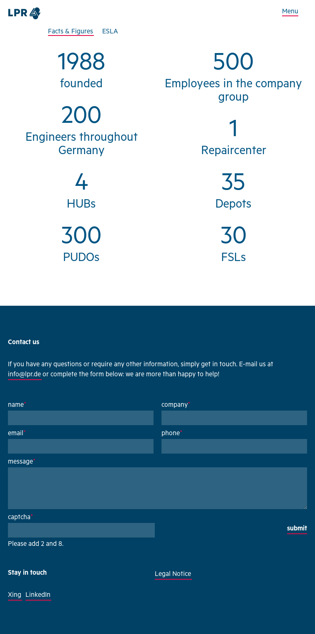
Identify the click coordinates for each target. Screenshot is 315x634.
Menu (290, 12)
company (175, 405)
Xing (14, 595)
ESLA (110, 32)
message (21, 462)
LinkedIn (37, 595)
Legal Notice (173, 574)
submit (297, 529)
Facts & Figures (70, 32)
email (17, 434)
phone (171, 434)
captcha (20, 518)
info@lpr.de (24, 375)
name (17, 405)
